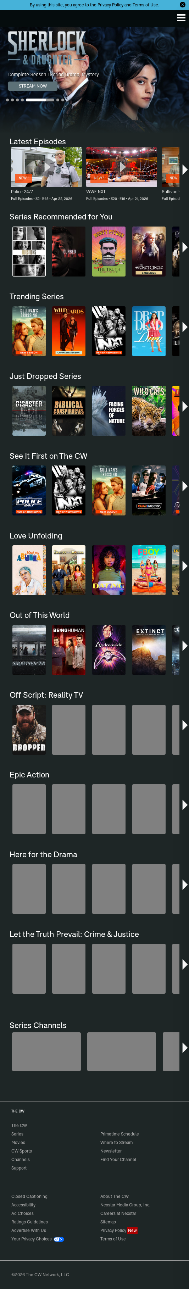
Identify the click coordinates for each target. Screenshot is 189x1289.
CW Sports (21, 1151)
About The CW (114, 1196)
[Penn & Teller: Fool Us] (46, 1051)
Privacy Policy (110, 4)
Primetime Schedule (119, 1134)
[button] (185, 172)
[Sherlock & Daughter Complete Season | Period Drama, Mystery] (94, 80)
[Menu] (181, 17)
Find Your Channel (118, 1159)
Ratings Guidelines (29, 1221)
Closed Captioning (29, 1196)
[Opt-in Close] (182, 4)
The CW (12, 16)
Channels (20, 1159)
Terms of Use (145, 4)
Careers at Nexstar (118, 1213)
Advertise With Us (28, 1230)
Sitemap (108, 1221)
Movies (18, 1142)
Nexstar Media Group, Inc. (125, 1204)
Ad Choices (22, 1213)
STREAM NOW (33, 86)
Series (17, 1134)
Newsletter (111, 1151)
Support (19, 1168)
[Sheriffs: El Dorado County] (121, 1051)
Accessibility (23, 1204)
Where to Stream (116, 1142)
